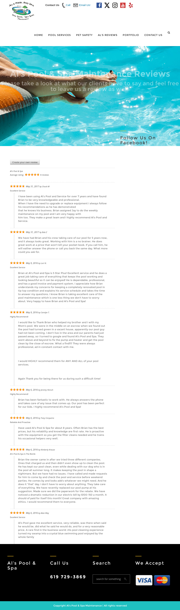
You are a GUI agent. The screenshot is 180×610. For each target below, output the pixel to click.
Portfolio (131, 35)
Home (38, 35)
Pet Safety (84, 35)
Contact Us (153, 35)
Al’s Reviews (107, 35)
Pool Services (59, 35)
